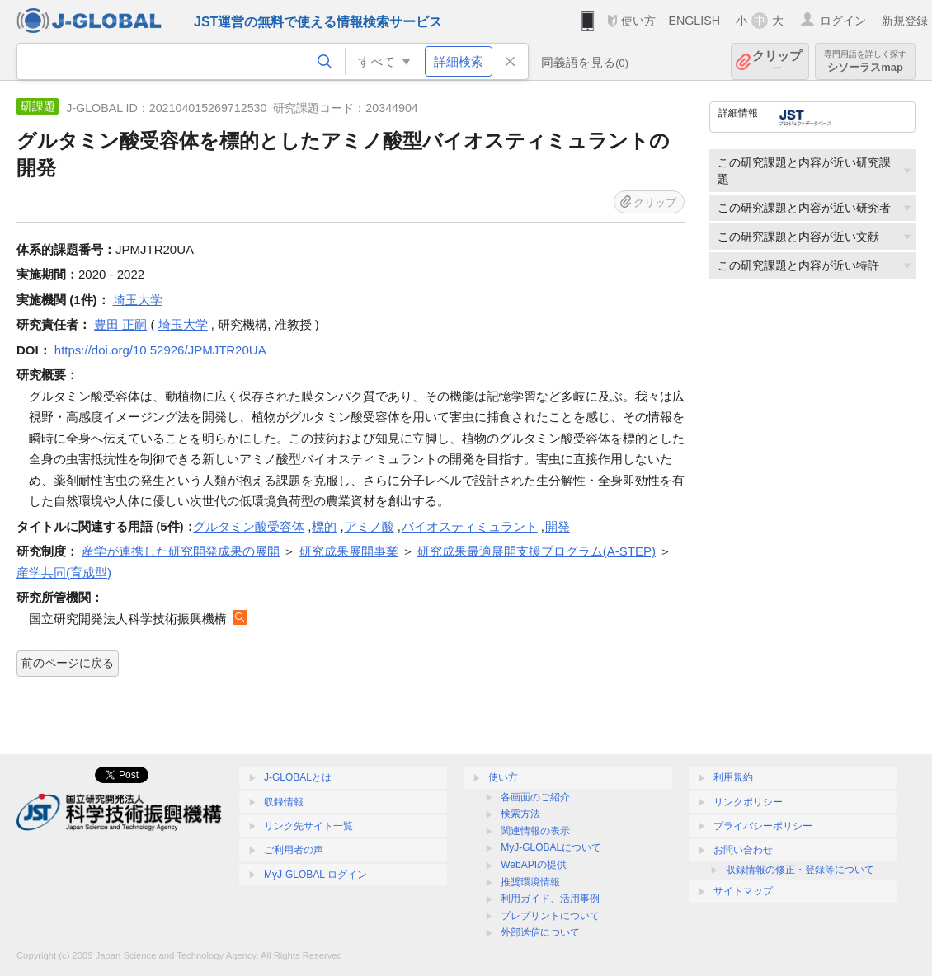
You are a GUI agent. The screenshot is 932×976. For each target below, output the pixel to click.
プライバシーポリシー (762, 826)
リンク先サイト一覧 (308, 826)
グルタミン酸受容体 (248, 526)
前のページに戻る (67, 662)
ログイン (843, 20)
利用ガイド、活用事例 (550, 898)
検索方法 (520, 813)
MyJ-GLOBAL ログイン (315, 874)
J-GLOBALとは (298, 777)
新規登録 (905, 20)
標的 (324, 526)
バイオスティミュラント (470, 526)
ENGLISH (694, 20)
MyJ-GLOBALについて (551, 847)
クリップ (777, 61)
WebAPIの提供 (534, 864)
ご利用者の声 (293, 850)
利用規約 (733, 777)
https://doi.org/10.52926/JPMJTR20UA (160, 350)
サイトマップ (743, 891)
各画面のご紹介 (535, 797)
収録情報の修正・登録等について (800, 869)
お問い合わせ (743, 850)
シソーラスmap (865, 61)
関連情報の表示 (535, 831)
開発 (557, 526)
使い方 (638, 20)
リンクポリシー (748, 802)
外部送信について (540, 932)
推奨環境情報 (530, 882)
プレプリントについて (550, 916)
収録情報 (284, 802)
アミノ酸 (369, 526)
